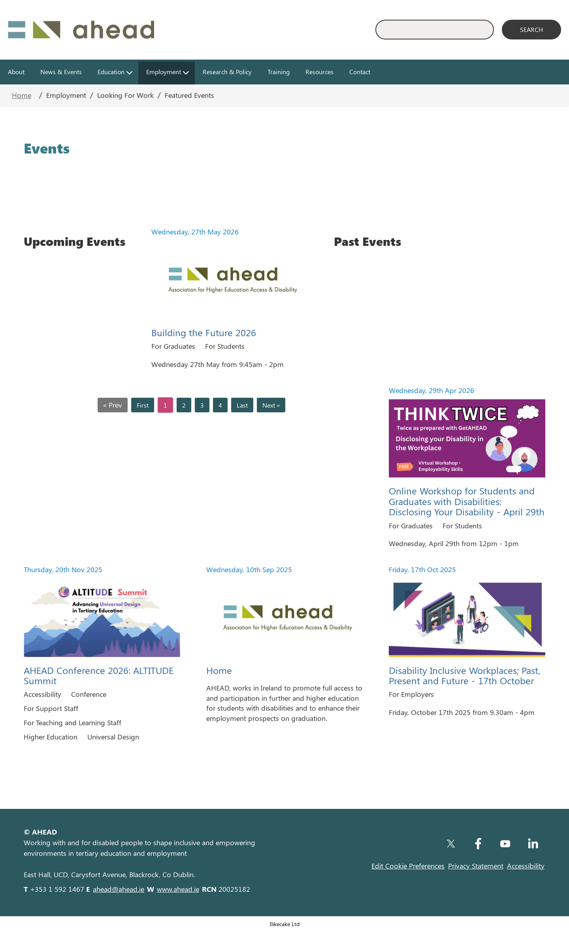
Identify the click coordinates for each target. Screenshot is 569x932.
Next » (271, 405)
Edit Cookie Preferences (408, 865)
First (143, 405)
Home (21, 95)
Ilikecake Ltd (285, 923)
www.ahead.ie (178, 889)
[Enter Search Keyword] (434, 29)
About (16, 71)
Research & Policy (227, 71)
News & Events (61, 71)
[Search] (531, 29)
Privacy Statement (475, 865)
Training (279, 71)
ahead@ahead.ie (118, 889)
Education (111, 71)
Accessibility (526, 865)
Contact (359, 71)
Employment (163, 71)
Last (242, 405)
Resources (319, 71)
